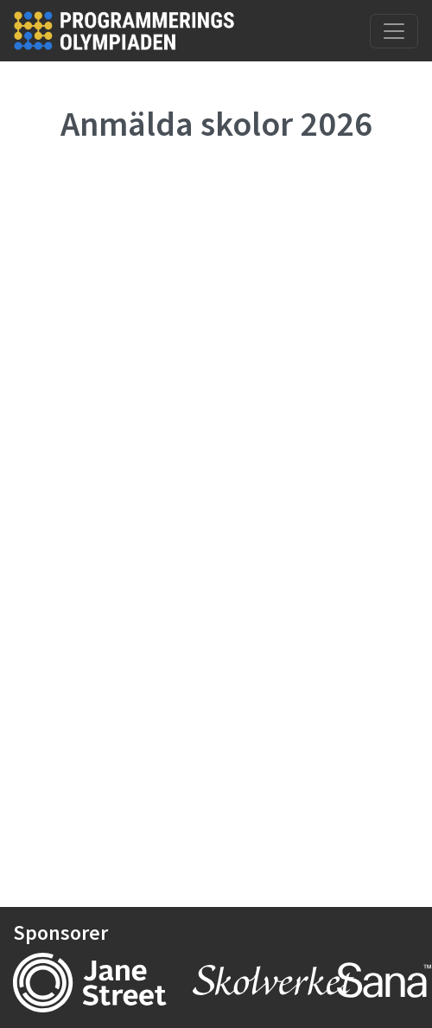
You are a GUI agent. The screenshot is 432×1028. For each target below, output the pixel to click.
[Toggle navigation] (394, 31)
